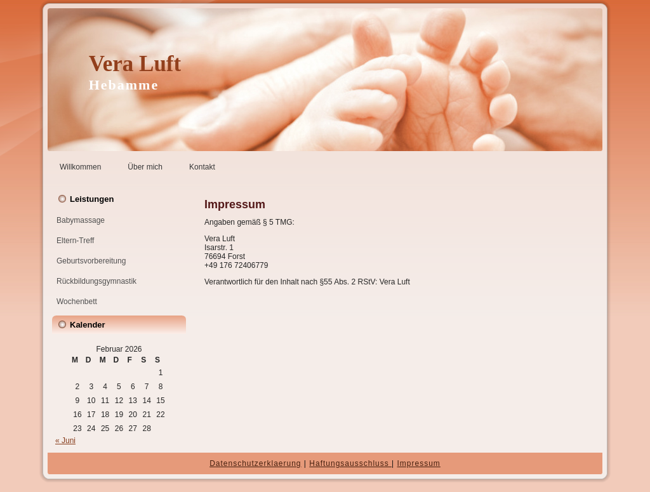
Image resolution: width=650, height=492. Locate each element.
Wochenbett (76, 301)
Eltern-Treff (75, 240)
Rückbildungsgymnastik (96, 281)
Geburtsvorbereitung (91, 260)
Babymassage (80, 220)
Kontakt (202, 167)
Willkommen (80, 167)
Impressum (419, 463)
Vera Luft (135, 63)
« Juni (65, 440)
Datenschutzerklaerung (255, 463)
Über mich (145, 167)
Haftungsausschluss (350, 463)
